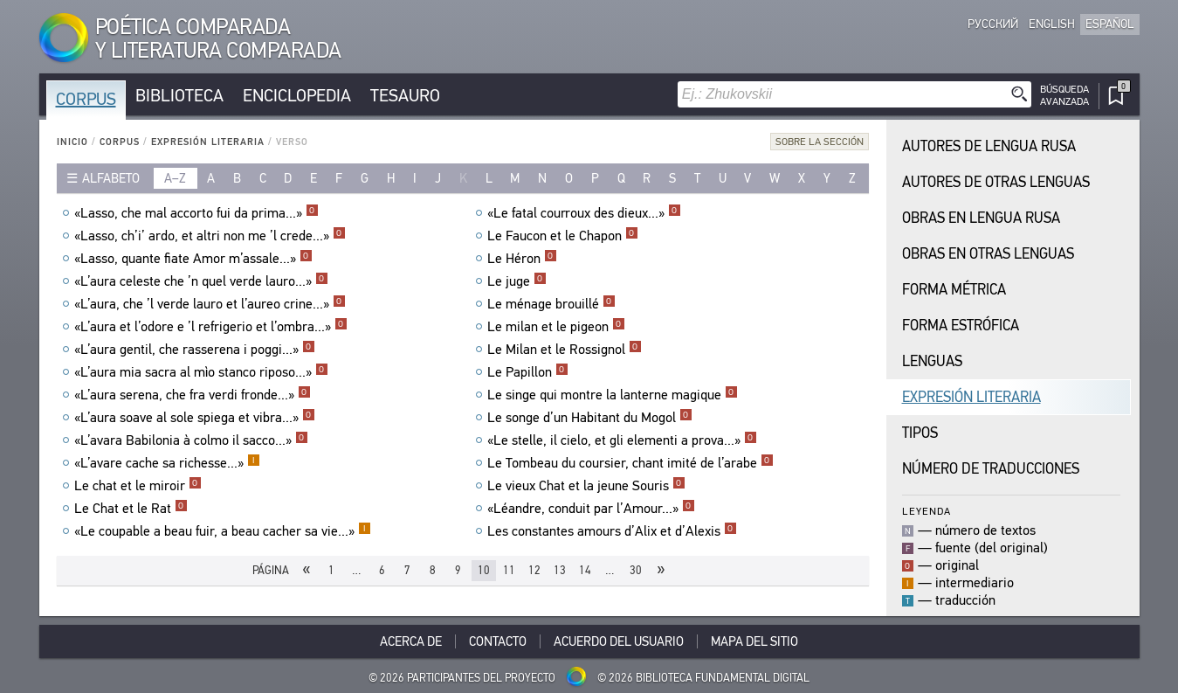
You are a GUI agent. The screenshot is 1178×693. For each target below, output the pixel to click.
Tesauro (405, 96)
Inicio (72, 142)
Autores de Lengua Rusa (989, 146)
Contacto (498, 641)
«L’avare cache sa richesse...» (167, 463)
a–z (175, 178)
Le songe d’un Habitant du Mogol (589, 418)
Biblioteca (179, 96)
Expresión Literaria (208, 142)
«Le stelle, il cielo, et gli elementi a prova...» (622, 440)
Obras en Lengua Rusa (981, 218)
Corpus (86, 99)
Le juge (517, 281)
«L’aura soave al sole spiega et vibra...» (194, 418)
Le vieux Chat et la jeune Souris (586, 486)
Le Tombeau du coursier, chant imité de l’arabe (630, 463)
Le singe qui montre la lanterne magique (612, 395)
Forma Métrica (954, 290)
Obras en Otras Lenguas (988, 254)
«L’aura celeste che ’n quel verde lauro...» (201, 281)
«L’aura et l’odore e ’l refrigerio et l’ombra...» (211, 327)
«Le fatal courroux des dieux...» (584, 213)
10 (484, 570)
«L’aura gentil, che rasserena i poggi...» (194, 349)
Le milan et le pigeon (556, 327)
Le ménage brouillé (551, 304)
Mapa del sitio (754, 641)
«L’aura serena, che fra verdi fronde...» (192, 395)
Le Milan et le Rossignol (564, 349)
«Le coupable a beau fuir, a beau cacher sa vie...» (222, 531)
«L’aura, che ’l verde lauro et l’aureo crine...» (210, 304)
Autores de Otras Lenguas (996, 182)
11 (509, 570)
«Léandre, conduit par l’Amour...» (591, 508)
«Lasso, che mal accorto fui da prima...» (196, 213)
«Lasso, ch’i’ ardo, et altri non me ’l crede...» (210, 236)
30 (636, 570)
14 (585, 570)
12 (534, 570)
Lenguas (932, 361)
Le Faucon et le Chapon (562, 236)
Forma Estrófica (960, 325)
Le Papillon (527, 372)
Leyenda (926, 510)
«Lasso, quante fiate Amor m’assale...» (193, 259)
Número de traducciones (990, 469)
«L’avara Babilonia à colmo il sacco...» (191, 440)
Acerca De (411, 641)
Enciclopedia (297, 96)
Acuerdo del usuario (619, 641)
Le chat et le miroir (138, 486)
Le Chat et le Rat (131, 508)
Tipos (920, 433)
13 (560, 570)
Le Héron (522, 259)
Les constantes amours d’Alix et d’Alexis (612, 531)
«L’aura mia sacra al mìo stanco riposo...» (201, 372)
